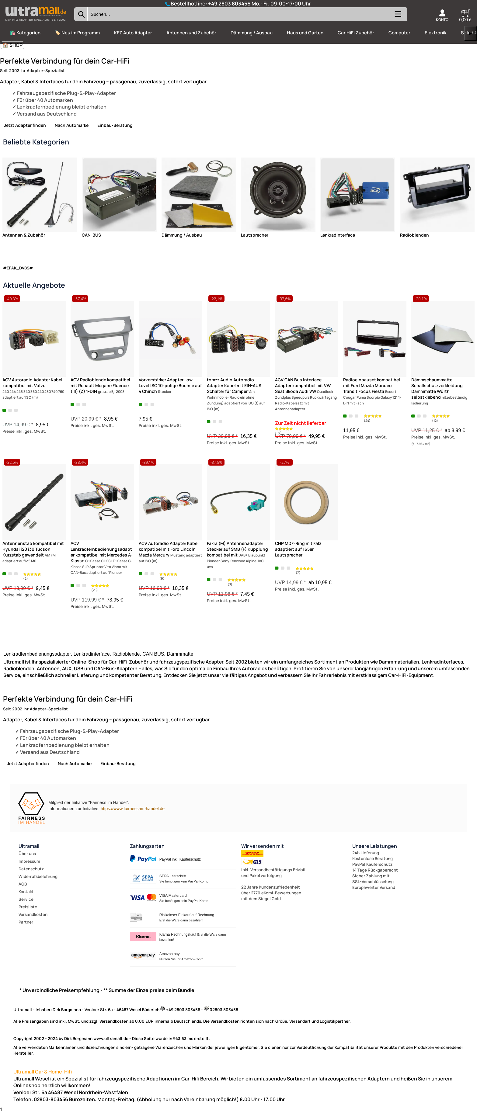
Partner (26, 922)
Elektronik (436, 32)
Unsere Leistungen (374, 846)
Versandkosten (33, 914)
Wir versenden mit (262, 846)
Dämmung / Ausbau (252, 32)
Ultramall (29, 846)
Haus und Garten (305, 32)
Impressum (29, 861)
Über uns (27, 853)
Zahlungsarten (147, 846)
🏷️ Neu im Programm (77, 32)
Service (26, 899)
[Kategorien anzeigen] (397, 16)
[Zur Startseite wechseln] (35, 22)
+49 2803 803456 (229, 3)
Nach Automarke (72, 125)
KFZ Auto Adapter (133, 32)
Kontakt (26, 891)
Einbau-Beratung (115, 125)
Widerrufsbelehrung (38, 876)
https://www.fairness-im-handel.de (133, 808)
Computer (399, 32)
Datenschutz (31, 869)
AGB (23, 884)
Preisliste (28, 907)
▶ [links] (470, 33)
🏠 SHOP (12, 45)
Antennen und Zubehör (191, 32)
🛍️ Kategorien (25, 32)
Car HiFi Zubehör (356, 32)
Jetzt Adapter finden (25, 125)
